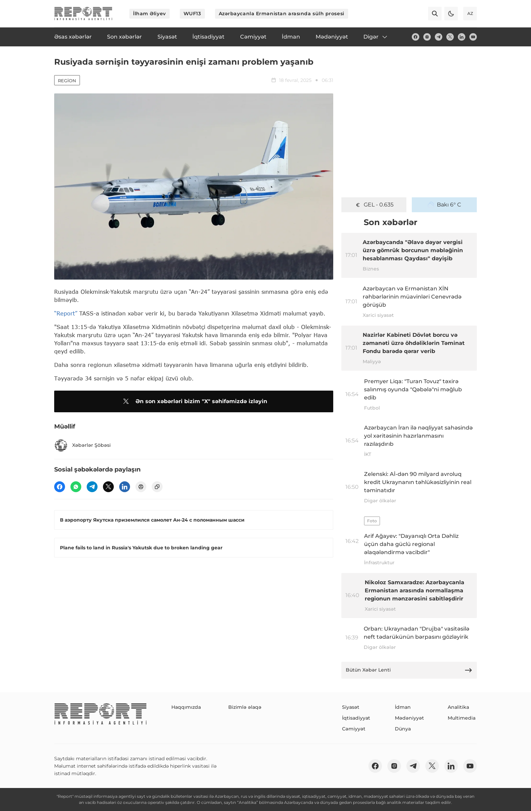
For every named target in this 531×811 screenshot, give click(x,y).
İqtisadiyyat (356, 718)
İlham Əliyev (149, 13)
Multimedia (461, 718)
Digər (375, 37)
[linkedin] (461, 37)
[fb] (415, 37)
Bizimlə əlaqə (244, 707)
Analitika (458, 707)
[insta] (427, 37)
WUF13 (192, 13)
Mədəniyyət (409, 718)
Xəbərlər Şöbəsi (82, 445)
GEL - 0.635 (374, 204)
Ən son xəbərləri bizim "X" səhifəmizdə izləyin (194, 401)
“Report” (65, 313)
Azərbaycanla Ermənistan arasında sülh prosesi (281, 13)
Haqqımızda (186, 707)
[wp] (75, 486)
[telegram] (438, 37)
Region (67, 80)
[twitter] (450, 37)
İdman (403, 707)
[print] (140, 486)
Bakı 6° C (444, 204)
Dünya (403, 729)
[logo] (83, 13)
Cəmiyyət (353, 729)
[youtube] (473, 37)
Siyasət (350, 707)
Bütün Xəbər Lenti (409, 670)
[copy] (157, 486)
